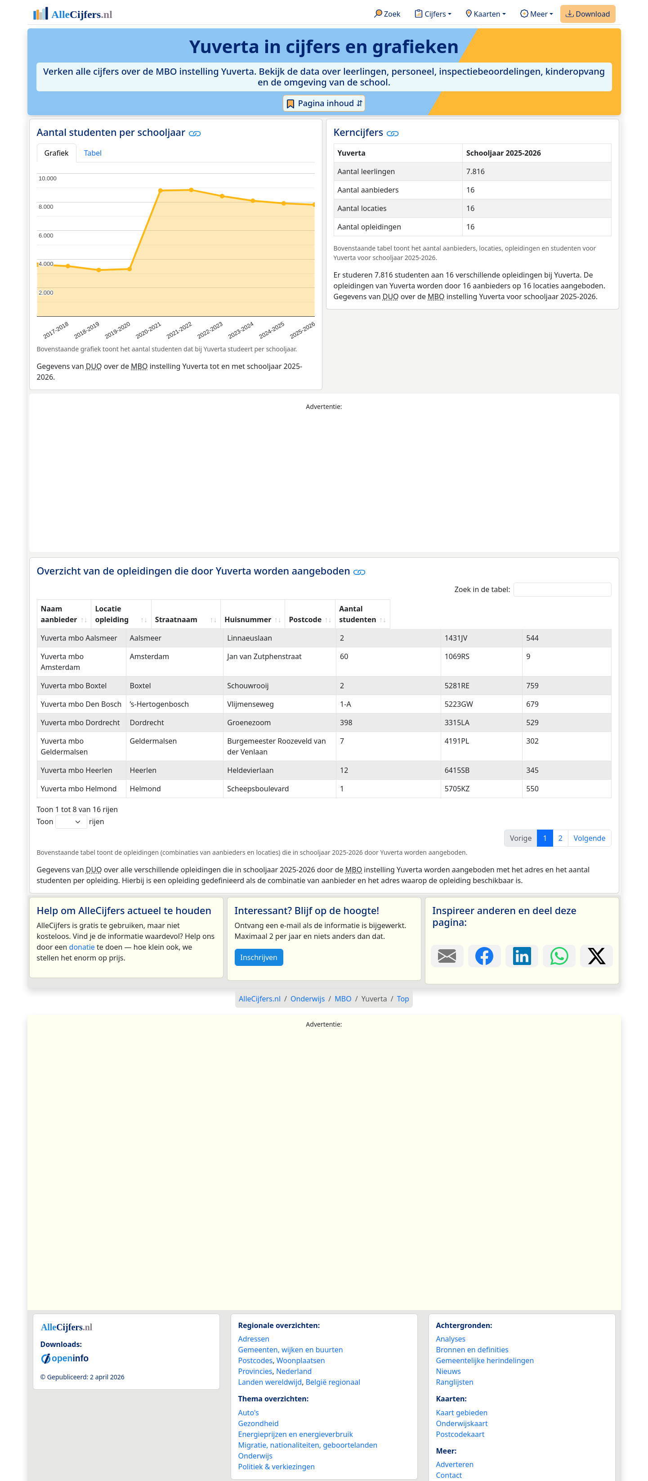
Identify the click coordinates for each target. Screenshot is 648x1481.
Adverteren (455, 1432)
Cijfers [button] (430, 14)
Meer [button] (534, 14)
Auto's (248, 1380)
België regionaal (333, 1350)
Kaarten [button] (483, 14)
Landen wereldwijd (270, 1350)
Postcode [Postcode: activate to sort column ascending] (489, 609)
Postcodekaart (460, 1402)
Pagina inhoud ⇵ (324, 103)
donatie (82, 915)
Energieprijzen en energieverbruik (295, 1402)
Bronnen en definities (472, 1317)
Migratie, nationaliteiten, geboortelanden (308, 1413)
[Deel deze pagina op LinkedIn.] (521, 923)
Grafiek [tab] (57, 153)
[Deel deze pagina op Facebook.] (484, 923)
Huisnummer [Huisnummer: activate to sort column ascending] (426, 609)
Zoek (387, 14)
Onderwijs (255, 1423)
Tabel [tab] (93, 153)
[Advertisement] (324, 482)
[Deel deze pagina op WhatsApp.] (559, 923)
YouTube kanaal (462, 1464)
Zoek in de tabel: (533, 590)
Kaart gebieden (462, 1380)
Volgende (590, 806)
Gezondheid (258, 1391)
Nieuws (448, 1339)
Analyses (451, 1306)
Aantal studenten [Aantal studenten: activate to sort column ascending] (559, 609)
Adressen (254, 1306)
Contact (449, 1443)
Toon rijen (70, 789)
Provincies (255, 1339)
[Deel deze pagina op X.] (596, 923)
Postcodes (255, 1328)
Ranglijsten (455, 1350)
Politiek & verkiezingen (276, 1434)
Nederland (294, 1339)
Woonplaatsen (301, 1328)
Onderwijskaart (462, 1391)
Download (588, 14)
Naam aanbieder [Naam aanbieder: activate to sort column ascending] (71, 609)
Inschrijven (259, 925)
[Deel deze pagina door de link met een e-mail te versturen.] (447, 923)
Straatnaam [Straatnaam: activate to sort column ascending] (263, 609)
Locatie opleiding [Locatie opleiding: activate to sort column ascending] (188, 609)
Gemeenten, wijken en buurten (290, 1317)
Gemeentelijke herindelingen (485, 1328)
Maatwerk (453, 1454)
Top (403, 966)
